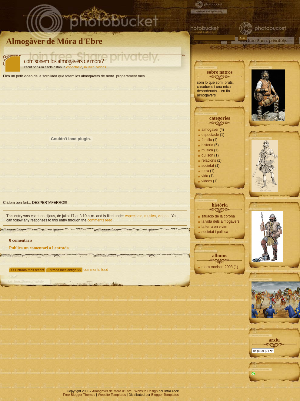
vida (205, 176)
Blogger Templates (165, 394)
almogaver (210, 129)
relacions (209, 160)
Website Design (146, 391)
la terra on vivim (214, 226)
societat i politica (215, 232)
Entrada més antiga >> (64, 270)
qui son (207, 155)
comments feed (100, 220)
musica (89, 67)
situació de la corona (218, 216)
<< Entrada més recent (27, 270)
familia (207, 140)
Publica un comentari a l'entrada (39, 248)
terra (205, 171)
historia (207, 145)
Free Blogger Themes (79, 394)
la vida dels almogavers (220, 221)
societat (208, 165)
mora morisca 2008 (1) (220, 267)
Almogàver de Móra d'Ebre (54, 41)
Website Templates (112, 394)
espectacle (74, 67)
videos (101, 67)
